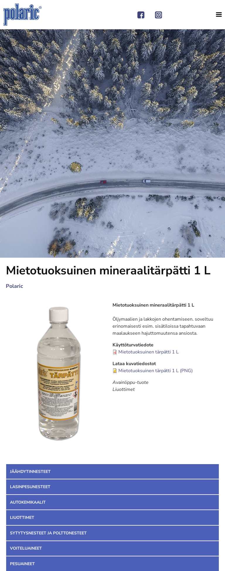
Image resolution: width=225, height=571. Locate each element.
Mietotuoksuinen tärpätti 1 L (148, 352)
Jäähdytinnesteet (30, 471)
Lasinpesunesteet (30, 487)
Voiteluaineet (26, 548)
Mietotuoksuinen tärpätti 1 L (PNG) (155, 370)
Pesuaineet (22, 564)
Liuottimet (22, 517)
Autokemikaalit (28, 502)
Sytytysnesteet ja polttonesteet (48, 533)
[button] (59, 374)
